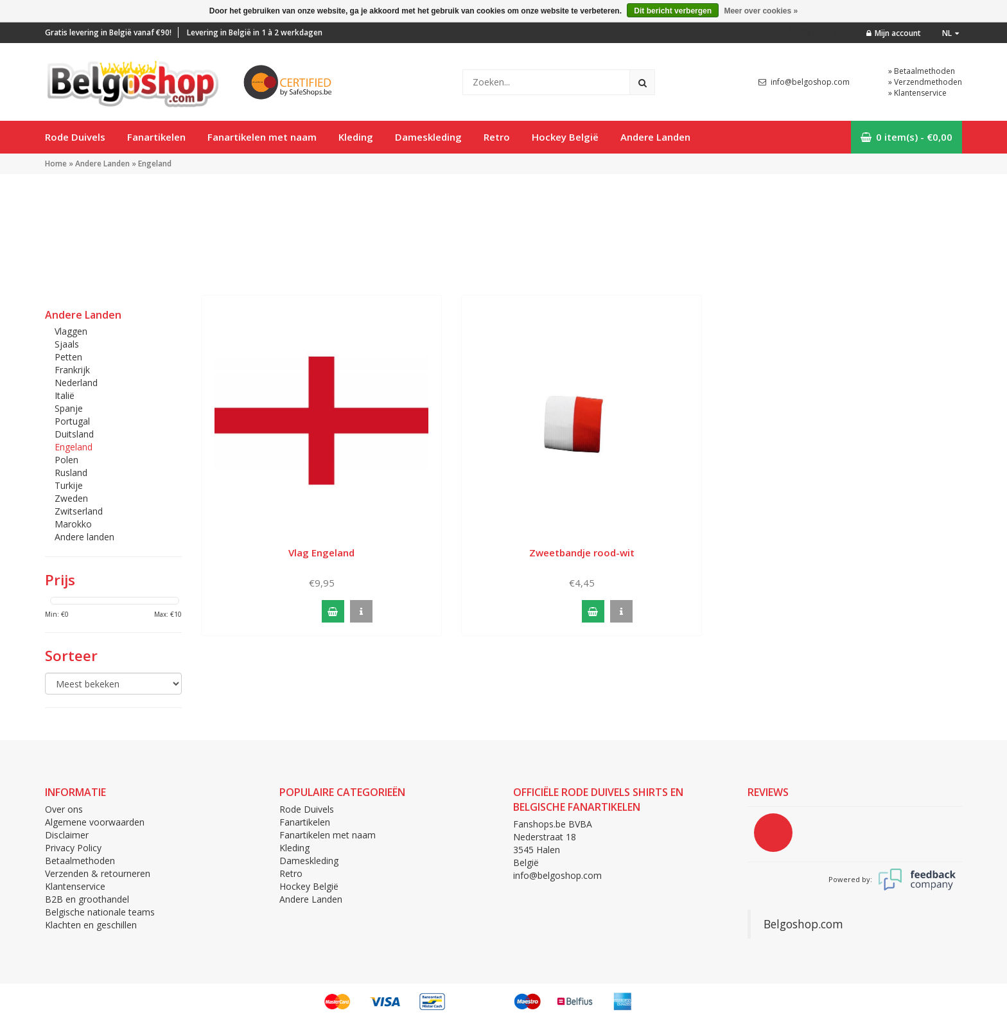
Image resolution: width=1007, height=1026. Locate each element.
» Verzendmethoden (925, 81)
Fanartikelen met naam (262, 136)
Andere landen (84, 537)
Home (56, 163)
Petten (68, 357)
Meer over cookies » (761, 10)
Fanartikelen (156, 136)
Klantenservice (75, 886)
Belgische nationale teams (100, 912)
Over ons (64, 809)
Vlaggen (71, 331)
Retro (497, 136)
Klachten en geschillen (91, 925)
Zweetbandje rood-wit (582, 552)
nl (950, 33)
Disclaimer (67, 835)
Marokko (73, 524)
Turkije (69, 485)
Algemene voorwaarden (94, 822)
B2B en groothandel (87, 899)
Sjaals (67, 344)
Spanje (69, 408)
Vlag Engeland (321, 552)
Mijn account (893, 33)
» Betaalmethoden (921, 71)
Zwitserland (79, 511)
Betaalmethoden (80, 860)
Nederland (76, 382)
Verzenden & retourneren (97, 873)
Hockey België (565, 136)
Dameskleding (428, 136)
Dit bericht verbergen (673, 10)
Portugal (72, 421)
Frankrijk (72, 370)
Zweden (71, 498)
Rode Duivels (75, 136)
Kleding (355, 136)
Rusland (71, 472)
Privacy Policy (73, 848)
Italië (64, 395)
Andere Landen (655, 136)
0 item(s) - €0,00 (906, 136)
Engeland (154, 163)
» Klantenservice (917, 92)
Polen (66, 460)
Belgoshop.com (803, 924)
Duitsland (74, 434)
